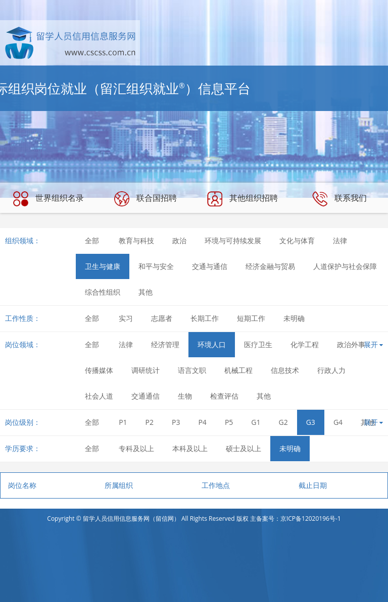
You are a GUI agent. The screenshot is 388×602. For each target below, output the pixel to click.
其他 (145, 292)
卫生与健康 (102, 266)
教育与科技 (136, 240)
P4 (202, 422)
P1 (123, 422)
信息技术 (285, 370)
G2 (283, 422)
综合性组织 (102, 292)
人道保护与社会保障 (345, 266)
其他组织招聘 (242, 198)
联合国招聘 (145, 198)
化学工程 (304, 344)
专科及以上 (136, 448)
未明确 (294, 318)
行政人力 (331, 370)
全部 (92, 240)
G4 (338, 422)
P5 (229, 422)
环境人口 (212, 344)
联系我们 (339, 198)
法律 (340, 240)
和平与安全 (156, 266)
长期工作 (204, 318)
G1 (255, 422)
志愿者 (161, 318)
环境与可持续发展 (233, 240)
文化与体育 (297, 240)
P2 (150, 422)
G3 (310, 422)
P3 (176, 422)
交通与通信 (209, 266)
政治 (179, 240)
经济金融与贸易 (270, 266)
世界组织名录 (48, 198)
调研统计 (145, 370)
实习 (126, 318)
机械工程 (238, 370)
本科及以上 (190, 448)
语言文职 (192, 370)
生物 (185, 396)
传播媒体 (99, 370)
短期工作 (251, 318)
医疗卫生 (258, 344)
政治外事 (351, 344)
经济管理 (165, 344)
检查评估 (224, 396)
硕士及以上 (243, 448)
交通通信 (145, 396)
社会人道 (99, 396)
